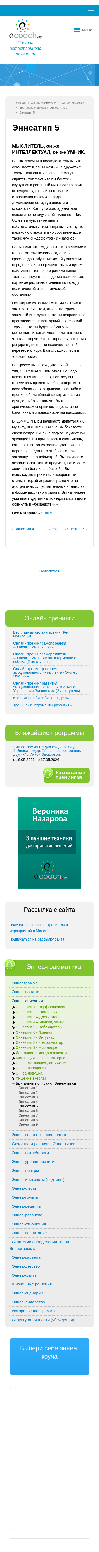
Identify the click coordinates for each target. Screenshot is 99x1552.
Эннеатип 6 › (76, 529)
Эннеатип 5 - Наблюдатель (39, 1027)
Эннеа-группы (25, 1197)
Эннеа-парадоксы (31, 1068)
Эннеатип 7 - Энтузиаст (36, 1038)
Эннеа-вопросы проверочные (39, 1134)
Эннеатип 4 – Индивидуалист (41, 1022)
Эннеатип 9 (28, 1125)
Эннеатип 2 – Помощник (36, 1012)
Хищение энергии (31, 1078)
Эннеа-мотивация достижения (41, 1063)
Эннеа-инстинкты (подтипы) (38, 1179)
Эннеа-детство (26, 1266)
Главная (20, 103)
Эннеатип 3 (28, 1097)
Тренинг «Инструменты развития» (42, 705)
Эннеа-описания (73, 103)
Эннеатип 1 (28, 1088)
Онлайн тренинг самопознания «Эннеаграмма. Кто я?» (39, 645)
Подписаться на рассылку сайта (36, 939)
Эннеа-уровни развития (34, 1161)
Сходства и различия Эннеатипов (44, 1143)
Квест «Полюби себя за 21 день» (41, 698)
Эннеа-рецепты (26, 1206)
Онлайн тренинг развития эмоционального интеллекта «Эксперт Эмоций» (46, 672)
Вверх (48, 529)
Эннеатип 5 (28, 1106)
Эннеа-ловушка (29, 1073)
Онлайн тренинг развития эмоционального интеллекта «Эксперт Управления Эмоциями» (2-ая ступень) (46, 687)
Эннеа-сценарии (27, 1293)
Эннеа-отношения (29, 1224)
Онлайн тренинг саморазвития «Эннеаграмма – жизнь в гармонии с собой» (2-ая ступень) (44, 658)
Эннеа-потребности (30, 1152)
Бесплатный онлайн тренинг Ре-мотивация (40, 634)
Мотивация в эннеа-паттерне (40, 1058)
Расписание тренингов (66, 775)
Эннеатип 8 (28, 1120)
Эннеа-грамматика (43, 103)
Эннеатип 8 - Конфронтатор (39, 1043)
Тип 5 (47, 513)
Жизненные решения (32, 1284)
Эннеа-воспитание (29, 1233)
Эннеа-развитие (27, 1215)
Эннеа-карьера (26, 1257)
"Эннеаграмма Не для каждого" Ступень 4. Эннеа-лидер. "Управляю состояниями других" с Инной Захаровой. (48, 751)
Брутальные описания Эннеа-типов (43, 107)
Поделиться (49, 571)
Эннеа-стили (24, 1188)
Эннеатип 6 (28, 1111)
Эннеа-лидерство (28, 1302)
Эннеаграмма (25, 983)
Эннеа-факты (24, 1275)
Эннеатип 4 (28, 1102)
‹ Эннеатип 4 (23, 529)
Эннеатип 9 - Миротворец (37, 1048)
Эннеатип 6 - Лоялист (34, 1032)
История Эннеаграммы (33, 1310)
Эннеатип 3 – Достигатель (38, 1017)
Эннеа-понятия (26, 991)
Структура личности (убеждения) (43, 1320)
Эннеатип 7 (28, 1116)
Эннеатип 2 (28, 1093)
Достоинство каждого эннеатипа (43, 1053)
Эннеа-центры (25, 1170)
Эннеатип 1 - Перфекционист (40, 1007)
